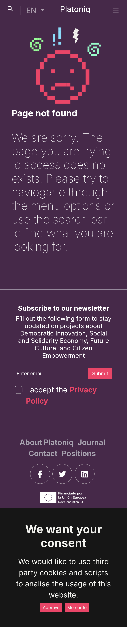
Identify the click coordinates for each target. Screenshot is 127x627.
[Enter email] (51, 373)
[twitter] (62, 474)
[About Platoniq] (47, 442)
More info (77, 607)
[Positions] (79, 453)
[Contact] (44, 453)
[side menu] (115, 11)
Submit (100, 374)
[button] (35, 10)
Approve (51, 607)
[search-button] (10, 8)
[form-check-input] (18, 390)
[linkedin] (85, 474)
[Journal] (91, 442)
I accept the (61, 395)
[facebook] (40, 474)
